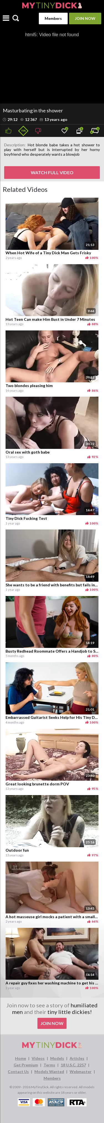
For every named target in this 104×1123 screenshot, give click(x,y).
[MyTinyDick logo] (52, 5)
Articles (77, 1058)
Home (20, 1058)
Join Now (85, 18)
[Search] (15, 18)
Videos (38, 1058)
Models (57, 1058)
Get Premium (26, 1065)
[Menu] (6, 18)
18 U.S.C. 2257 (73, 1065)
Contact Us (18, 1071)
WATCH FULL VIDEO (52, 172)
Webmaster (81, 1071)
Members (53, 18)
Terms (49, 1065)
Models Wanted (49, 1071)
